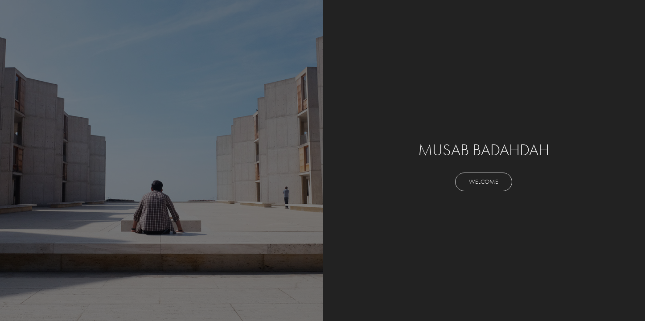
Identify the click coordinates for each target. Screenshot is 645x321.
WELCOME (483, 181)
